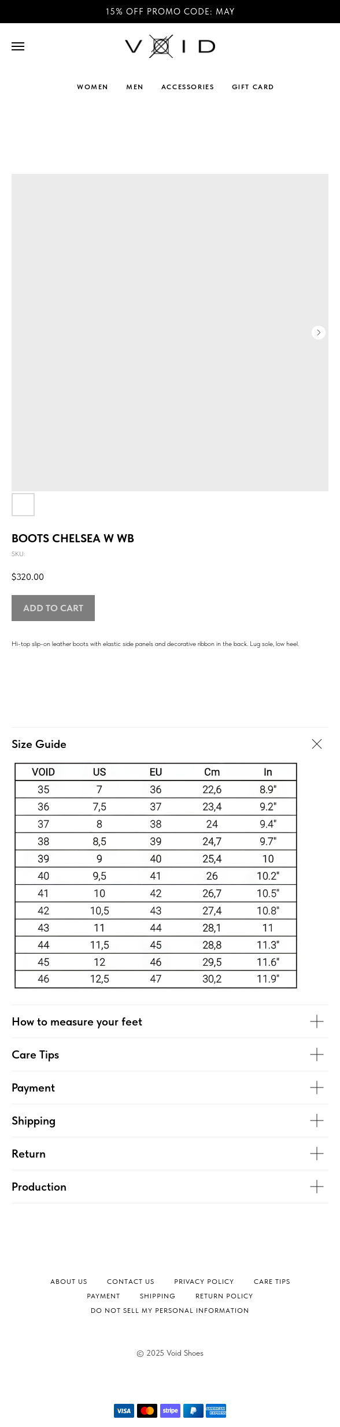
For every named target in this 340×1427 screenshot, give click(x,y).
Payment (103, 1296)
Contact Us (130, 1282)
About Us (68, 1282)
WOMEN (93, 87)
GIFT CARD (253, 87)
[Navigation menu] (18, 46)
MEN (135, 87)
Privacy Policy (204, 1282)
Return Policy (224, 1296)
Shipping (158, 1296)
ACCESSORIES (188, 87)
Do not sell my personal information (170, 1310)
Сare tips (272, 1282)
